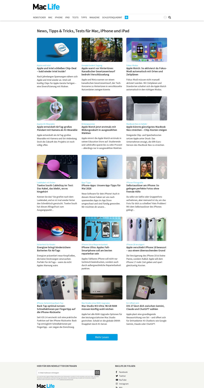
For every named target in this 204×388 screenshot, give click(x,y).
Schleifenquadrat (112, 17)
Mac (50, 17)
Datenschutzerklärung (66, 379)
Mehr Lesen (102, 337)
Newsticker (39, 17)
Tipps (84, 17)
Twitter (121, 376)
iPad (67, 17)
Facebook (122, 372)
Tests (75, 17)
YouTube (121, 379)
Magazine (95, 17)
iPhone (59, 17)
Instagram (122, 383)
